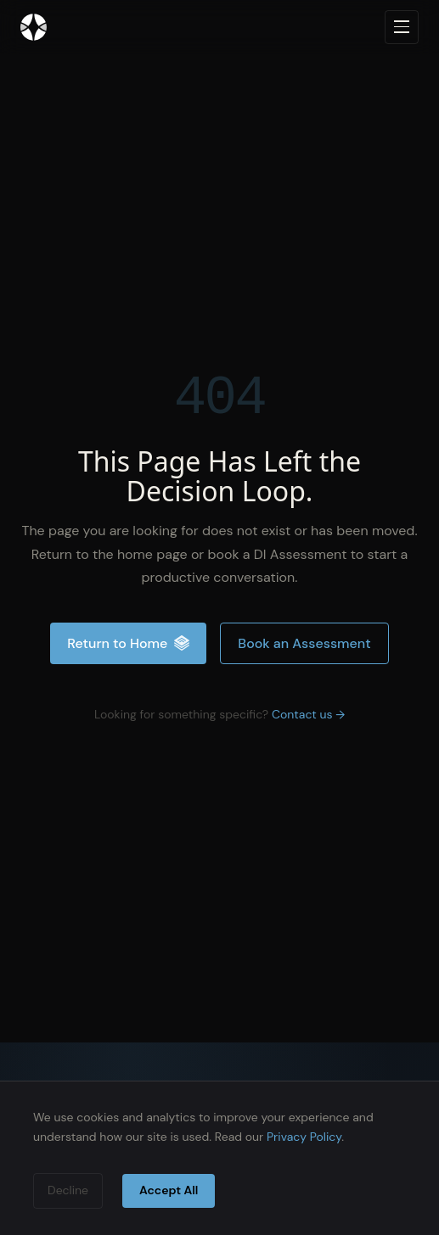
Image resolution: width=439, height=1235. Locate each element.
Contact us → (308, 714)
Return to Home (128, 643)
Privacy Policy (304, 1136)
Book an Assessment (304, 643)
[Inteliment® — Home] (33, 27)
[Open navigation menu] (402, 27)
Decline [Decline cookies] (68, 1190)
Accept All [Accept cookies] (168, 1190)
